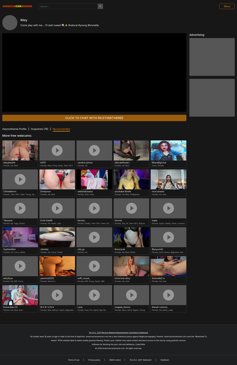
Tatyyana (7, 220)
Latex (170, 310)
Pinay (54, 165)
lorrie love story (122, 278)
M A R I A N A (47, 307)
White (22, 252)
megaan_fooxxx (122, 307)
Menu (227, 6)
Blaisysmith (157, 249)
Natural (183, 252)
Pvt (91, 310)
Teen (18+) (68, 165)
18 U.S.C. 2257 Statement (140, 360)
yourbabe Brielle (123, 191)
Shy (123, 223)
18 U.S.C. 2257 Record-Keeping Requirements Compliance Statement (118, 332)
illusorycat (120, 249)
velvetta (44, 249)
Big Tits (103, 310)
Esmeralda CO (10, 307)
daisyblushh (9, 162)
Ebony (22, 223)
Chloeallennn (9, 191)
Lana (80, 307)
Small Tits (110, 223)
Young (28, 194)
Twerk (60, 252)
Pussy (91, 281)
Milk (103, 281)
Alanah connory (159, 307)
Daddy (87, 223)
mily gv (81, 249)
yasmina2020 (47, 278)
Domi (161, 252)
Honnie (118, 220)
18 (127, 223)
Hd (12, 165)
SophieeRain (9, 249)
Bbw (49, 310)
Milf (15, 281)
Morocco (51, 281)
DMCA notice (115, 360)
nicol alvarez (158, 191)
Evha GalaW (46, 220)
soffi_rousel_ (84, 278)
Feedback (165, 360)
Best (127, 165)
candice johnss (85, 162)
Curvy (16, 252)
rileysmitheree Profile (14, 128)
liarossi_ (82, 220)
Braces (142, 223)
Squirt (34, 194)
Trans (154, 165)
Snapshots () (39, 128)
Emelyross (46, 191)
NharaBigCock (159, 162)
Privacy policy (94, 360)
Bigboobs (175, 252)
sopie (154, 220)
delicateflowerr (122, 162)
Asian (60, 165)
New (16, 165)
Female (6, 165)
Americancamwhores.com (113, 348)
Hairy (92, 194)
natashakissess (85, 191)
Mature (55, 310)
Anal (87, 194)
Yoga (16, 223)
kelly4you (8, 278)
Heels (53, 223)
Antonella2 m (158, 278)
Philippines (135, 194)
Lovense (181, 223)
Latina (129, 310)
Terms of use (73, 360)
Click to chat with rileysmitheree (94, 118)
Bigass (136, 310)
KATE (43, 162)
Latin (59, 223)
